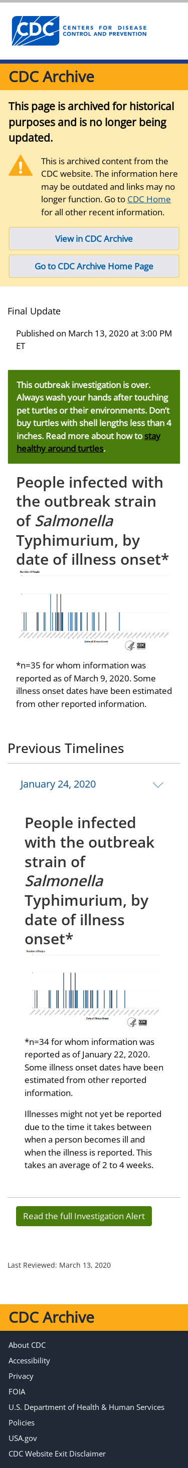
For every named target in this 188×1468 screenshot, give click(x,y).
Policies (22, 1422)
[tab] (94, 784)
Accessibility (29, 1360)
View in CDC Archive (94, 238)
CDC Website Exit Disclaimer (57, 1453)
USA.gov (23, 1438)
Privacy (21, 1376)
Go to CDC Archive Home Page (94, 266)
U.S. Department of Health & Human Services (86, 1407)
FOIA (17, 1391)
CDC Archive (51, 76)
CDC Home (149, 199)
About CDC (27, 1345)
